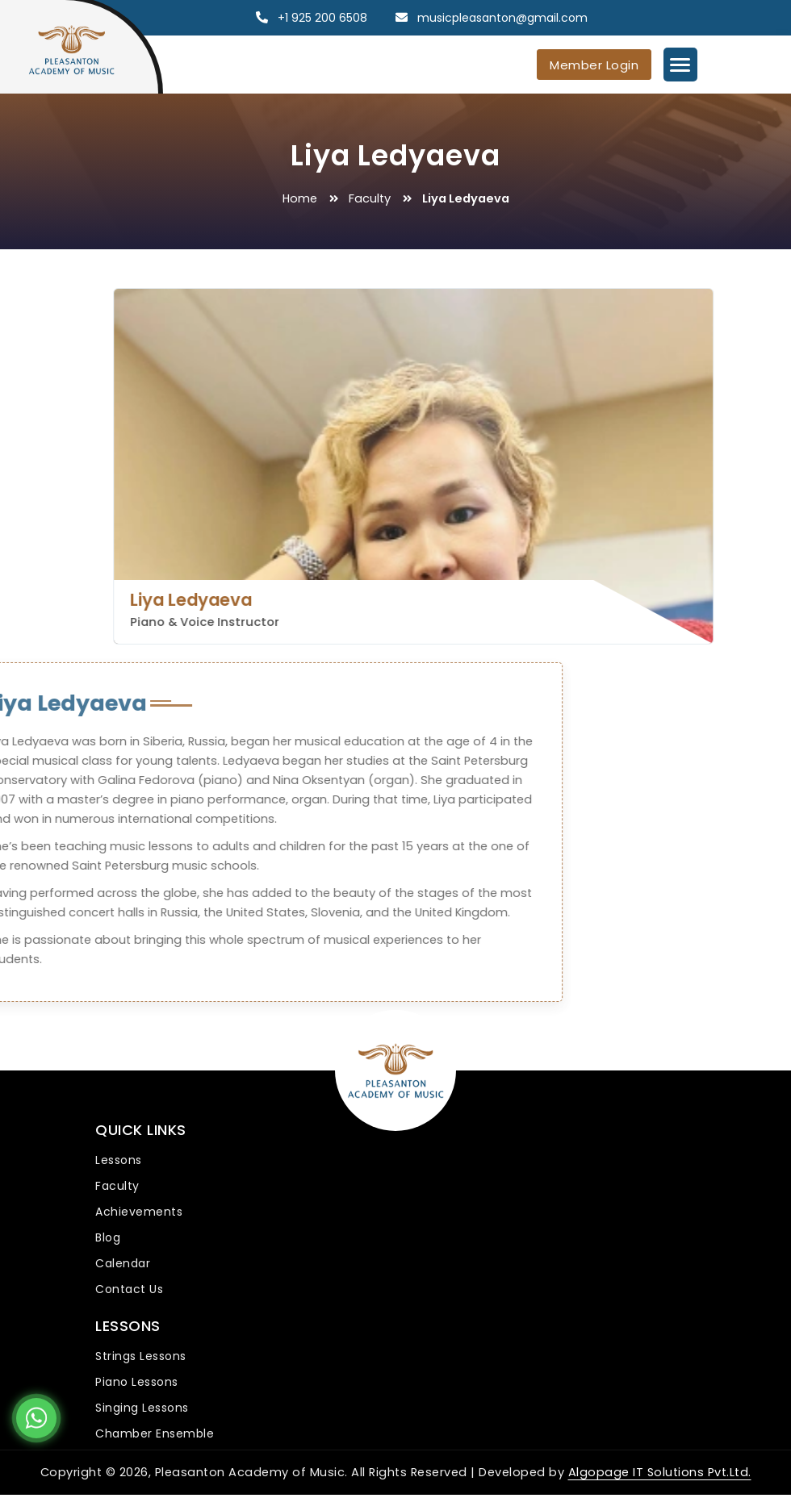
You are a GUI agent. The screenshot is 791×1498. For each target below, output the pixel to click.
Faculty (370, 198)
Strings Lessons (140, 1355)
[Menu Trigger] (680, 64)
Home (299, 198)
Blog (107, 1237)
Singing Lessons (142, 1407)
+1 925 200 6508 (322, 18)
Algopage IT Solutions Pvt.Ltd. (659, 1471)
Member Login (594, 64)
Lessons (118, 1160)
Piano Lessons (136, 1381)
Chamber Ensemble (154, 1432)
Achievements (138, 1212)
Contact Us (129, 1288)
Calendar (122, 1262)
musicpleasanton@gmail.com (502, 18)
